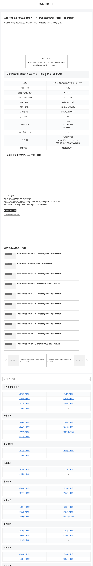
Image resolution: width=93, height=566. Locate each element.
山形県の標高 (68, 351)
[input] (46, 331)
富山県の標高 (24, 421)
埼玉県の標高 (24, 389)
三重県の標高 (68, 445)
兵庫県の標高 (68, 459)
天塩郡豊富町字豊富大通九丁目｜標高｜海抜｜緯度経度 (47, 62)
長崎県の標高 (24, 534)
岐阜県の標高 (24, 440)
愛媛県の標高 (68, 506)
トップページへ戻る (39, 560)
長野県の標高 (68, 402)
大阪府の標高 (24, 468)
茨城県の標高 (24, 374)
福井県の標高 (68, 421)
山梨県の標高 (24, 407)
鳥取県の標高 (24, 482)
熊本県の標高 (24, 539)
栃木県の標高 (24, 379)
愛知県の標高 (68, 440)
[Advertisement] (46, 40)
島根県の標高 (24, 487)
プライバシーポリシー (53, 560)
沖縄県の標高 (68, 539)
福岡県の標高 (24, 525)
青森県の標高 (24, 351)
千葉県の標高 (68, 374)
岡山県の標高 (24, 492)
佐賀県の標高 (24, 530)
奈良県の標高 (68, 464)
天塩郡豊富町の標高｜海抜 (11, 214)
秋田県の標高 (68, 346)
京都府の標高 (24, 464)
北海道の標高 (24, 346)
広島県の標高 (68, 482)
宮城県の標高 (24, 360)
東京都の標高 (68, 379)
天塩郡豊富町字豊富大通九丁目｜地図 (43, 65)
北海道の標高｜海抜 (10, 211)
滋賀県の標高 (24, 459)
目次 (43, 58)
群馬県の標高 (24, 384)
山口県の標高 (68, 487)
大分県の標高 (68, 525)
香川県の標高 (24, 511)
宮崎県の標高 (68, 530)
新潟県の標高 (24, 402)
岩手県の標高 (24, 355)
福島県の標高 (68, 355)
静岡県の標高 (24, 445)
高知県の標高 (68, 511)
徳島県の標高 (24, 506)
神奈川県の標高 (68, 384)
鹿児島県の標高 (68, 534)
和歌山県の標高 (68, 468)
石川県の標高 (24, 426)
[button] (88, 331)
